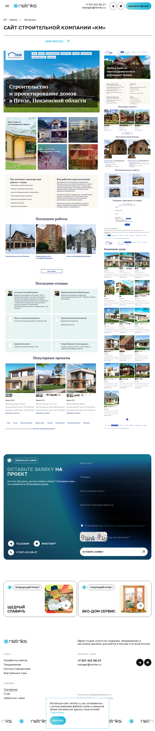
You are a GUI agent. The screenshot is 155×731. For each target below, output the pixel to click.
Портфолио (30, 19)
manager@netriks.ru (94, 7)
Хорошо (57, 720)
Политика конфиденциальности (94, 697)
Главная (13, 19)
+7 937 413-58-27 (95, 4)
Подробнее (57, 712)
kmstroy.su (54, 41)
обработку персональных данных (123, 528)
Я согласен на (114, 528)
